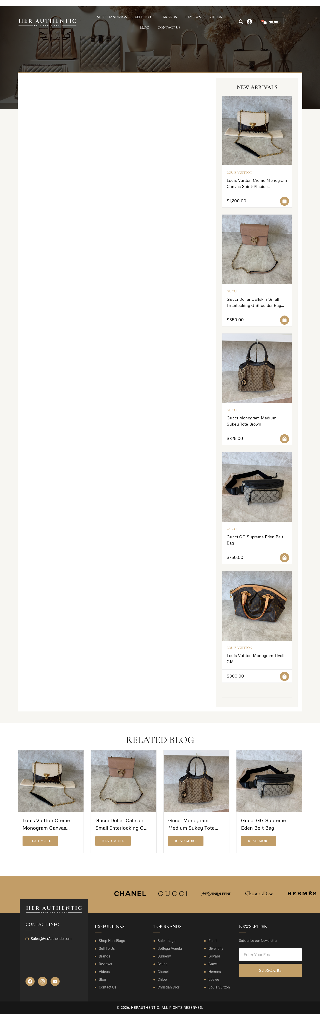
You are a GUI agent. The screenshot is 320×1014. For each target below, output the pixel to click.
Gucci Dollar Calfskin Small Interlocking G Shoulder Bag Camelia (254, 305)
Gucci (232, 291)
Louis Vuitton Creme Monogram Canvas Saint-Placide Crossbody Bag (257, 186)
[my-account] (249, 21)
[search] (241, 21)
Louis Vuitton (239, 172)
